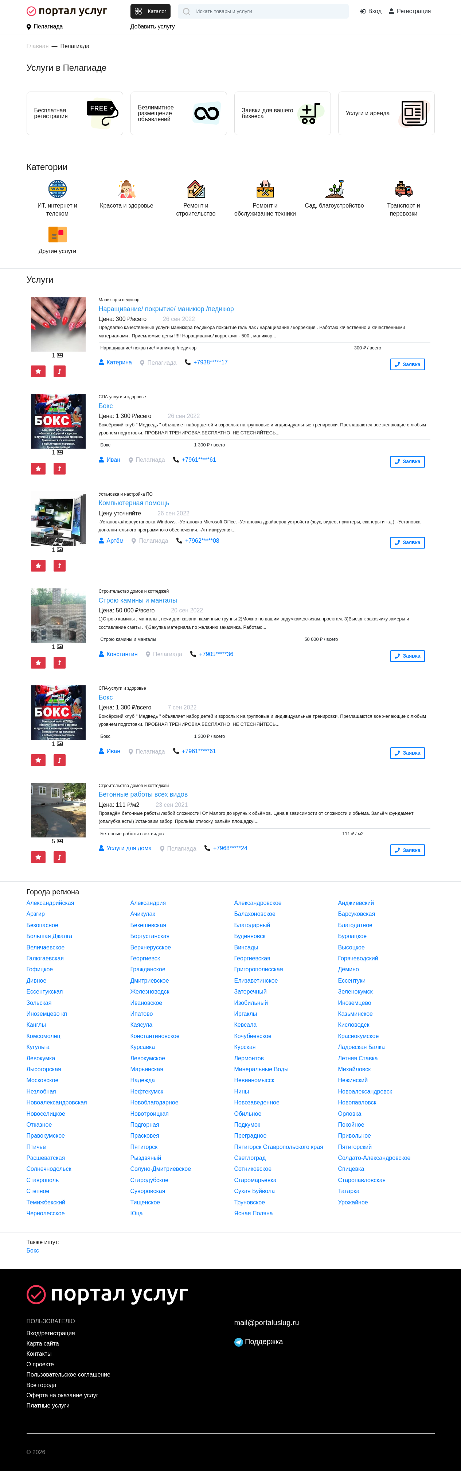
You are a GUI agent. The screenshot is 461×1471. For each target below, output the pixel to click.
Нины (241, 1091)
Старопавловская (362, 1180)
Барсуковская (356, 914)
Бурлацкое (352, 936)
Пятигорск (144, 1147)
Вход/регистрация (51, 1333)
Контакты (39, 1354)
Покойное (351, 1125)
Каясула (141, 1025)
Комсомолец (43, 1036)
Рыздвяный (145, 1158)
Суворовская (147, 1191)
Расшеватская (46, 1158)
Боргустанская (150, 936)
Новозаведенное (257, 1102)
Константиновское (155, 1036)
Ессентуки (352, 981)
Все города (41, 1385)
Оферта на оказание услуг (62, 1395)
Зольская (39, 1003)
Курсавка (142, 1047)
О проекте (40, 1364)
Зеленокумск (355, 991)
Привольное (354, 1136)
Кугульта (38, 1047)
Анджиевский (356, 903)
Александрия (148, 903)
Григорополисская (258, 969)
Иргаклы (245, 1014)
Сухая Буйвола (254, 1191)
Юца (136, 1213)
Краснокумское (358, 1036)
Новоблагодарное (154, 1102)
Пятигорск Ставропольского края (278, 1147)
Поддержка (258, 1342)
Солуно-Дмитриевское (160, 1169)
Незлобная (41, 1091)
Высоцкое (351, 947)
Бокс (33, 1250)
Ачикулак (142, 914)
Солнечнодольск (49, 1169)
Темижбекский (46, 1202)
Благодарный (252, 925)
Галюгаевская (45, 958)
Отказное (39, 1125)
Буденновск (250, 936)
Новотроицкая (149, 1114)
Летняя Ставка (358, 1058)
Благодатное (355, 925)
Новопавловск (357, 1102)
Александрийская (50, 903)
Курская (245, 1047)
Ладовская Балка (361, 1047)
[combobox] (263, 11)
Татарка (349, 1191)
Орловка (350, 1114)
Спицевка (351, 1169)
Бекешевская (148, 925)
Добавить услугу (152, 26)
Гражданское (147, 969)
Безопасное (42, 925)
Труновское (249, 1202)
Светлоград (250, 1158)
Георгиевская (252, 958)
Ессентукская (45, 991)
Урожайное (353, 1202)
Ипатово (141, 1014)
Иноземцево (354, 1003)
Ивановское (146, 1003)
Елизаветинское (256, 981)
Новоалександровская (57, 1102)
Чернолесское (46, 1213)
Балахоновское (255, 914)
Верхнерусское (150, 947)
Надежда (142, 1080)
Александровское (258, 903)
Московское (43, 1080)
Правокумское (46, 1136)
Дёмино (348, 969)
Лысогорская (44, 1069)
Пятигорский (355, 1147)
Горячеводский (358, 958)
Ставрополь (43, 1180)
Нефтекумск (146, 1091)
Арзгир (36, 914)
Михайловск (354, 1069)
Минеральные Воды (261, 1069)
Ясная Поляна (253, 1213)
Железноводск (149, 991)
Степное (38, 1191)
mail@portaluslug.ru (266, 1323)
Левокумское (147, 1058)
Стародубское (149, 1180)
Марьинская (146, 1069)
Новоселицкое (46, 1114)
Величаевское (46, 947)
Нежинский (353, 1080)
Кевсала (245, 1025)
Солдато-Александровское (374, 1158)
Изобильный (251, 1003)
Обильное (248, 1114)
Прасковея (144, 1136)
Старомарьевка (255, 1180)
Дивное (37, 981)
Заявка (407, 364)
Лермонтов (249, 1058)
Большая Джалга (50, 936)
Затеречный (250, 991)
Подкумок (247, 1125)
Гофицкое (40, 969)
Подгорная (144, 1125)
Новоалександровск (365, 1091)
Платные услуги (48, 1405)
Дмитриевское (149, 981)
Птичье (36, 1147)
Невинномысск (254, 1080)
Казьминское (355, 1014)
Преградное (250, 1136)
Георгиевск (145, 958)
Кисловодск (354, 1025)
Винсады (246, 947)
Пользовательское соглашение (68, 1374)
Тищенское (145, 1202)
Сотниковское (253, 1169)
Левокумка (41, 1058)
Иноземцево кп (47, 1014)
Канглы (36, 1025)
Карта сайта (43, 1343)
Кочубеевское (252, 1036)
